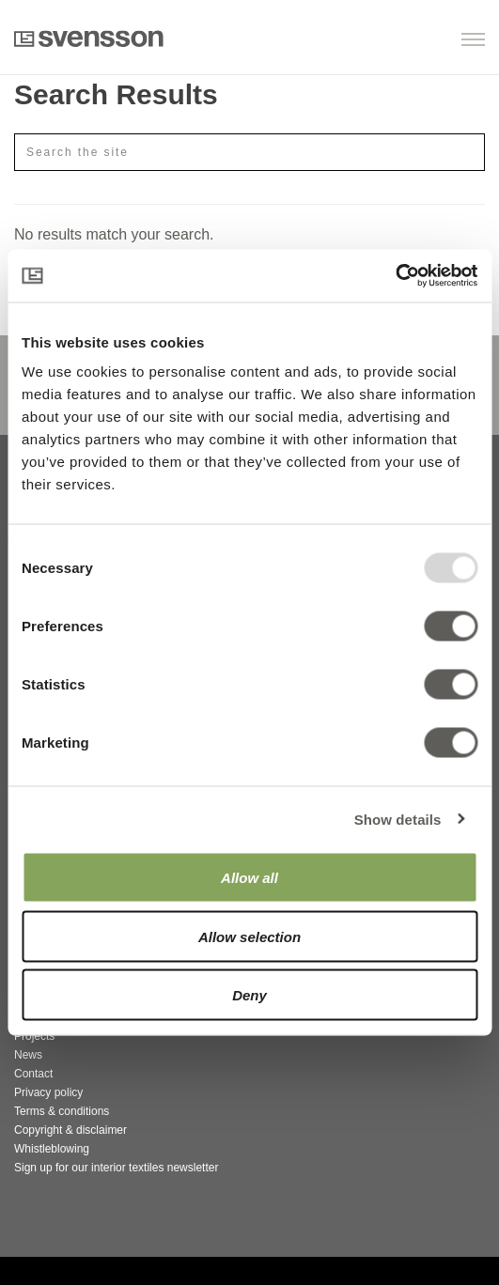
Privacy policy (48, 1092)
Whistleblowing (51, 1148)
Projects (34, 1036)
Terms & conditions (61, 1111)
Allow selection (249, 936)
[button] (388, 41)
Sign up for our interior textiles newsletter (116, 1167)
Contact (33, 1073)
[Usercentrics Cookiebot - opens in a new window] (395, 276)
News (28, 1054)
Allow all (249, 878)
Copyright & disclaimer (70, 1130)
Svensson (89, 38)
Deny (249, 995)
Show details (398, 819)
